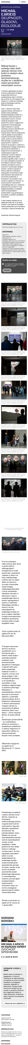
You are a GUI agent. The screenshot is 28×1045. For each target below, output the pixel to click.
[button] (23, 2)
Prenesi (7, 270)
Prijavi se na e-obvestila (15, 1004)
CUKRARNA (5, 2)
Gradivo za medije (6, 34)
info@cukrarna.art (6, 1022)
